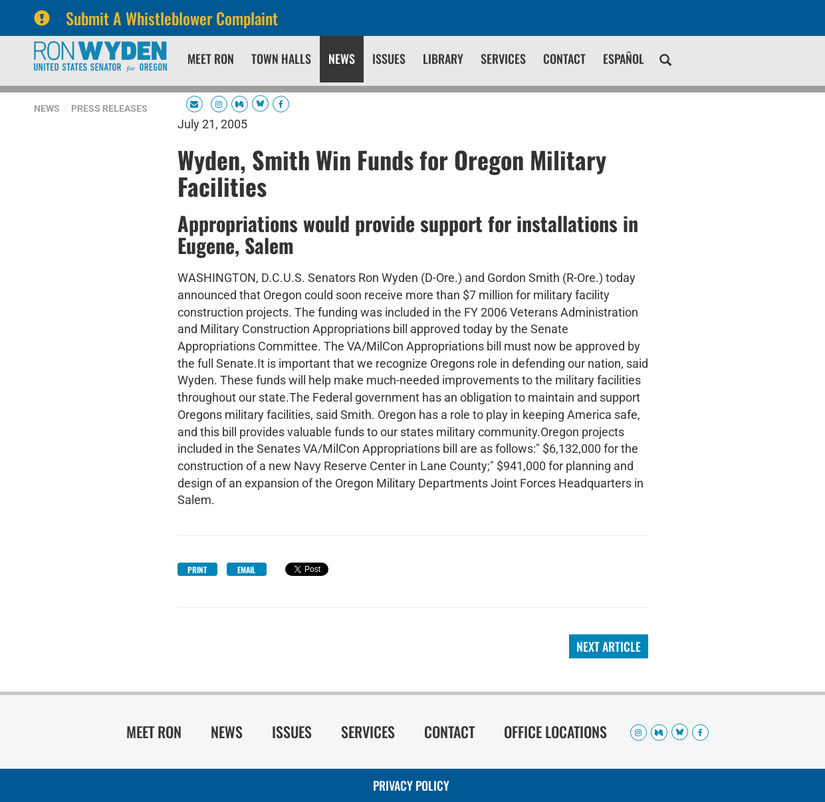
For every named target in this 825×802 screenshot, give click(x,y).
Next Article (608, 646)
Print (197, 569)
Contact (564, 58)
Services (503, 58)
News (341, 58)
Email (246, 569)
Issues (389, 58)
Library (443, 58)
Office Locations (555, 731)
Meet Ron (210, 58)
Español (623, 58)
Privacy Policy (411, 785)
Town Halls (281, 58)
